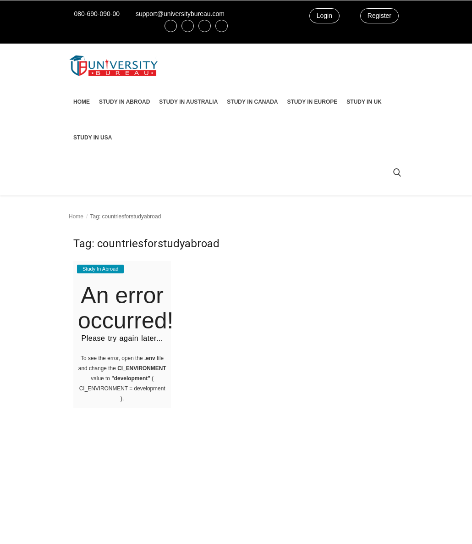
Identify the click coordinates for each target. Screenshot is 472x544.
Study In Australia (188, 102)
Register (379, 15)
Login (324, 15)
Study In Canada (252, 102)
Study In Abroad (124, 102)
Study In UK (363, 102)
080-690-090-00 (97, 13)
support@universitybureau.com (180, 13)
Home (81, 102)
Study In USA (92, 137)
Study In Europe (312, 102)
